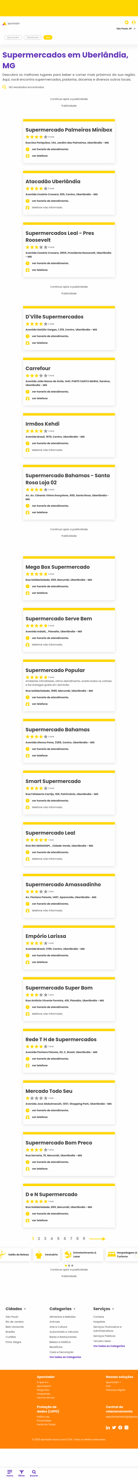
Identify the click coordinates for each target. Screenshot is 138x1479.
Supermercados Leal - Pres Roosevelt (60, 237)
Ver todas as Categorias (65, 1357)
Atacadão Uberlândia (53, 181)
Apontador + (113, 1382)
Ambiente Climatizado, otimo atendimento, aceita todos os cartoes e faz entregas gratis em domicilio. (69, 683)
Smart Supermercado (53, 781)
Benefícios (56, 1347)
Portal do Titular (46, 1424)
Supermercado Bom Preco (59, 1142)
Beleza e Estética (60, 1342)
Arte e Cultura (58, 1327)
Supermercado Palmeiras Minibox (69, 129)
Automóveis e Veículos (64, 1332)
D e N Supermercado (52, 1194)
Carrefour (38, 368)
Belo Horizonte (15, 1327)
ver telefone (40, 156)
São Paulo (12, 1317)
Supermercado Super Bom (59, 987)
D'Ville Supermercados (55, 316)
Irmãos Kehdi (43, 423)
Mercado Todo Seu (49, 1091)
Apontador (13, 37)
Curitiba (11, 1337)
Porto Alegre (13, 1342)
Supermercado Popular (55, 670)
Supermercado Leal (50, 832)
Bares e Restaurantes (63, 1337)
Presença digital (115, 1390)
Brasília (10, 1332)
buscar (34, 1473)
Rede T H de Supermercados (61, 1039)
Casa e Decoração (62, 1352)
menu (9, 1473)
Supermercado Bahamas (58, 729)
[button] (66, 1266)
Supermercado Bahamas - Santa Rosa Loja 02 (68, 479)
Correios (98, 1317)
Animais (55, 1322)
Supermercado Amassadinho (63, 884)
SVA (108, 1386)
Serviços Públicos (104, 1336)
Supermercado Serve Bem (59, 618)
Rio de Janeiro (15, 1322)
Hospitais (99, 1322)
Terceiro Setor (102, 1341)
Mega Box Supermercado (58, 566)
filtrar (21, 1473)
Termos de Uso (46, 1397)
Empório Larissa (46, 936)
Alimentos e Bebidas (63, 1317)
